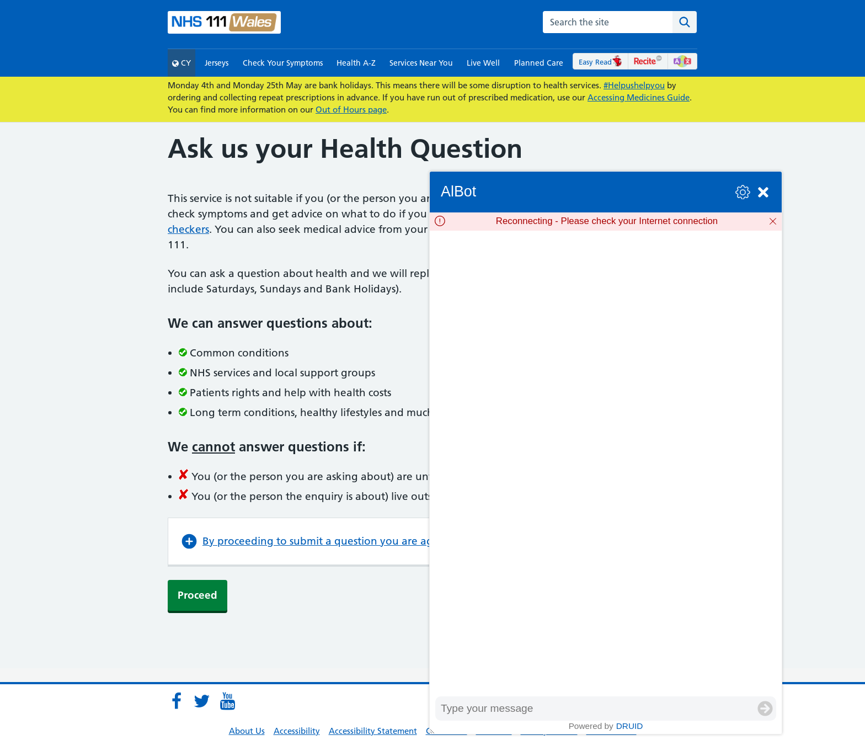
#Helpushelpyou (634, 85)
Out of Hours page (351, 109)
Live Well (483, 63)
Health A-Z (356, 63)
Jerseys (216, 63)
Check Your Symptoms (283, 63)
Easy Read (600, 61)
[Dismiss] (773, 221)
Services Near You (421, 63)
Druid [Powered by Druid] (629, 726)
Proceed (197, 595)
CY (181, 63)
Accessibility (297, 731)
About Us (247, 731)
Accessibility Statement (373, 731)
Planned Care (538, 63)
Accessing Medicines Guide (639, 97)
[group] (606, 463)
